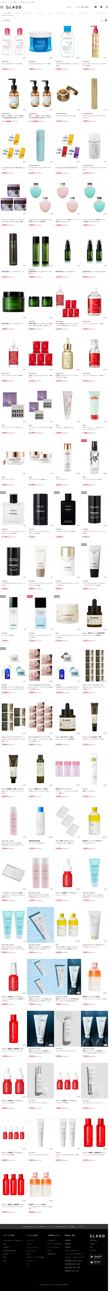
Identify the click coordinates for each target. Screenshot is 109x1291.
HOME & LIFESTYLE (10, 1250)
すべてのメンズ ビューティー (24, 13)
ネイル (71, 13)
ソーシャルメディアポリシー (74, 1254)
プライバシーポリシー (72, 1250)
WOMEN (6, 1247)
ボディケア (40, 13)
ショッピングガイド (53, 1247)
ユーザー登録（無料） (83, 7)
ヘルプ (49, 1250)
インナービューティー (83, 13)
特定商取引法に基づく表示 (73, 1261)
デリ (28, 1264)
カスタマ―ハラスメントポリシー (75, 1257)
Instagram (92, 1243)
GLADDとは (51, 1240)
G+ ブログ (93, 1250)
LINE (91, 1247)
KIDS (4, 1257)
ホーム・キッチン (32, 1247)
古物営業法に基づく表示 (72, 1264)
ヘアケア (50, 13)
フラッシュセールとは (54, 1244)
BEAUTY (6, 1254)
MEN (4, 1244)
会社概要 (68, 1240)
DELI (4, 1261)
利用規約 (68, 1247)
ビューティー (31, 1261)
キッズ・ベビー (32, 1250)
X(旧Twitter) (93, 1240)
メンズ (29, 1244)
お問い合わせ (51, 1254)
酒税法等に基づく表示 (72, 1271)
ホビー (29, 1254)
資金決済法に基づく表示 (72, 1267)
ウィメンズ (30, 1240)
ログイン (69, 7)
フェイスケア (7, 13)
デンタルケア (61, 13)
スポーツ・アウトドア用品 (35, 1257)
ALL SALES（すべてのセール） (13, 1240)
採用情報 (68, 1244)
